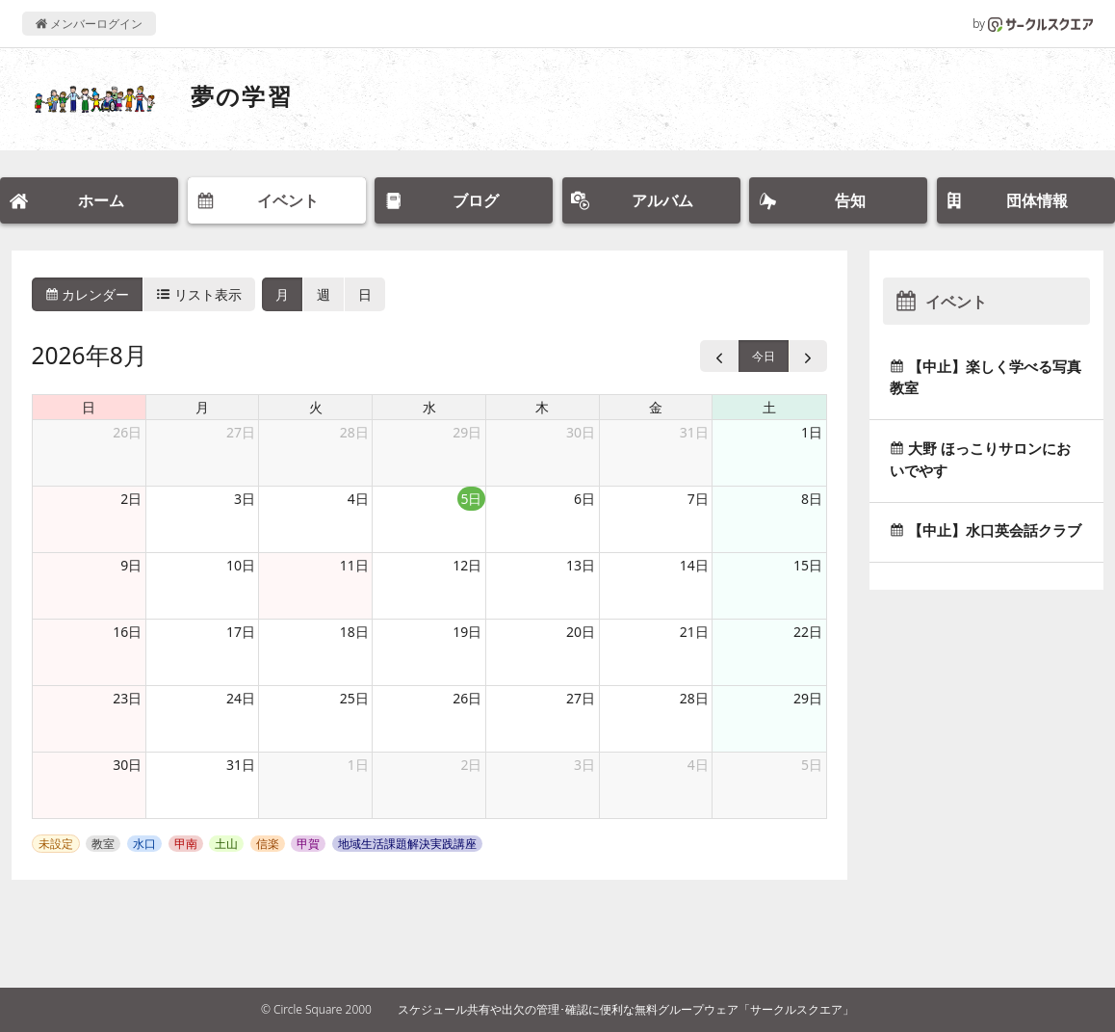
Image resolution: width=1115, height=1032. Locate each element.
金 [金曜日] (655, 407)
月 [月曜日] (202, 407)
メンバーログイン (89, 23)
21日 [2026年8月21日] (694, 631)
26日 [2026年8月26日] (467, 698)
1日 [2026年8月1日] (811, 432)
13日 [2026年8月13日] (580, 565)
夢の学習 (242, 96)
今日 (763, 356)
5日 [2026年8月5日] (470, 499)
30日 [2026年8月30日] (127, 764)
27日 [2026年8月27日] (580, 698)
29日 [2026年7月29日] (467, 432)
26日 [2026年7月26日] (127, 432)
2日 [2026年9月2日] (470, 764)
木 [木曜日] (542, 407)
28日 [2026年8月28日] (694, 698)
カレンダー (87, 294)
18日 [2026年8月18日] (354, 631)
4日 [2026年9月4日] (698, 764)
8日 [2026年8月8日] (811, 499)
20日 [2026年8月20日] (580, 631)
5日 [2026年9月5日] (811, 764)
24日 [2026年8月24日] (240, 698)
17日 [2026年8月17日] (240, 631)
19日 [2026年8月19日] (467, 631)
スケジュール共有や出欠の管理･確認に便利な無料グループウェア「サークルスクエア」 (626, 1009)
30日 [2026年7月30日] (580, 432)
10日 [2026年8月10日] (240, 565)
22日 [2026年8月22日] (807, 631)
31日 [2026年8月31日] (240, 764)
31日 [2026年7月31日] (694, 432)
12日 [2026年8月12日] (467, 565)
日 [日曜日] (88, 407)
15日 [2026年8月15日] (807, 565)
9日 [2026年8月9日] (131, 565)
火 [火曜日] (316, 407)
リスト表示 (199, 294)
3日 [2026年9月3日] (584, 764)
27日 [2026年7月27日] (240, 432)
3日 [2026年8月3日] (244, 499)
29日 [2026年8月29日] (807, 698)
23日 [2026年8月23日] (127, 698)
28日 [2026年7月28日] (354, 432)
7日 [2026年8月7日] (698, 499)
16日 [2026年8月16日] (127, 631)
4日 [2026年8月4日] (358, 499)
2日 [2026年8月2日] (131, 499)
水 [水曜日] (429, 407)
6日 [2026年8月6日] (584, 499)
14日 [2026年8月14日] (694, 565)
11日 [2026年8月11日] (354, 565)
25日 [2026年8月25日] (354, 698)
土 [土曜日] (769, 407)
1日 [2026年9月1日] (358, 764)
